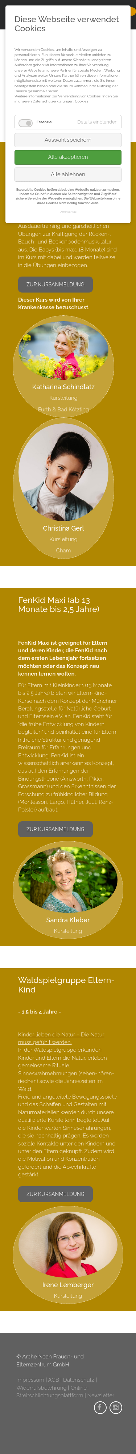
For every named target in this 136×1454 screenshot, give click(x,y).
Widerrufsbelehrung (41, 1388)
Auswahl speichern (68, 140)
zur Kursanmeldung (55, 284)
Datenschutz (78, 1380)
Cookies (81, 101)
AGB (53, 1380)
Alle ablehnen (68, 174)
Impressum (30, 1380)
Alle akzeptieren (68, 157)
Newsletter (100, 1395)
